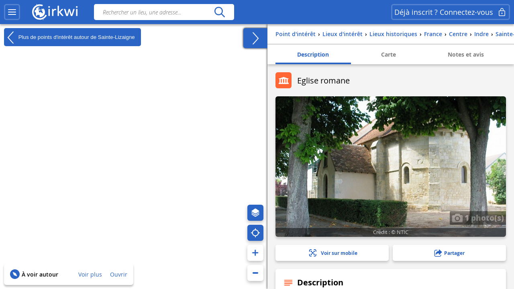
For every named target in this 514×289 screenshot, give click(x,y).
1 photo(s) (478, 217)
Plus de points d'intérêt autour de (69, 37)
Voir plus (90, 274)
